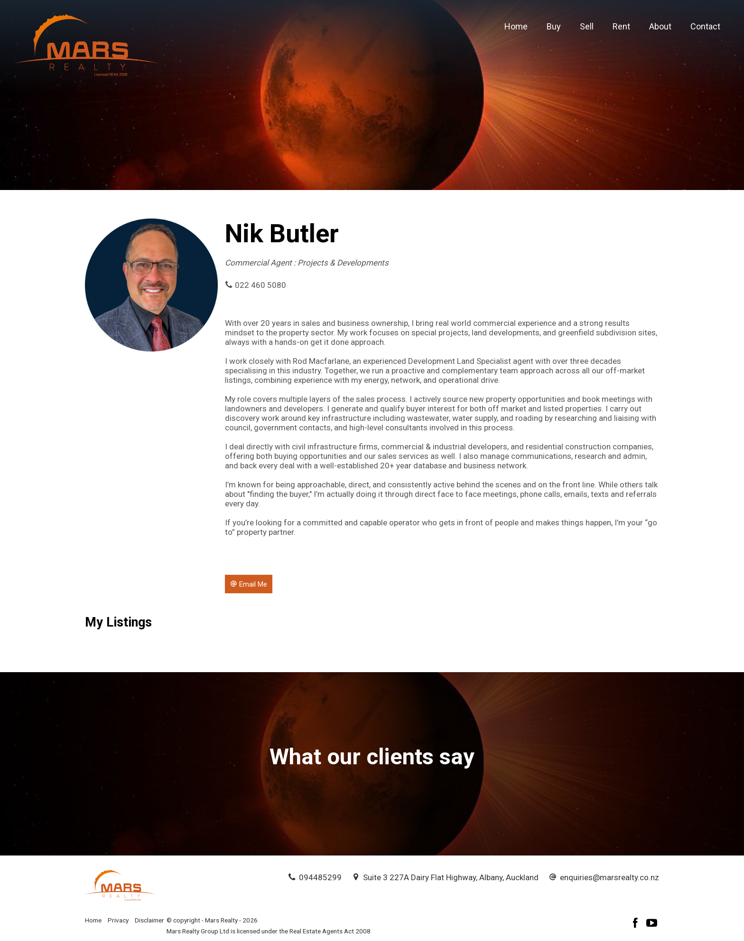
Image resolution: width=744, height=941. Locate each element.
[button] (248, 584)
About (660, 26)
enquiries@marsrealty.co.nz (609, 877)
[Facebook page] (636, 924)
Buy (554, 26)
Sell (587, 26)
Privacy (118, 920)
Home (516, 26)
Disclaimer (149, 920)
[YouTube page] (652, 924)
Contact (705, 26)
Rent (621, 26)
